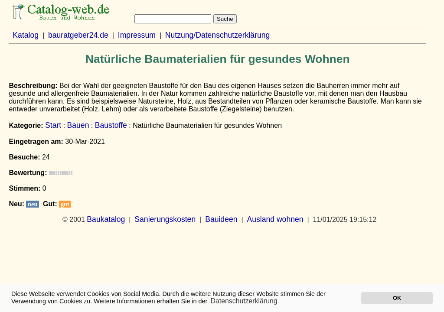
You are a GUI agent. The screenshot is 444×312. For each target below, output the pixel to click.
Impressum (137, 35)
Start (53, 125)
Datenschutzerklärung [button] (244, 301)
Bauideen (221, 219)
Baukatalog (106, 219)
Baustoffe (111, 125)
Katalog (26, 35)
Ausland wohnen (275, 219)
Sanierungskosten (165, 219)
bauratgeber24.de (78, 35)
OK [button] (397, 298)
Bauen (78, 125)
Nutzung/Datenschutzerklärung (217, 35)
